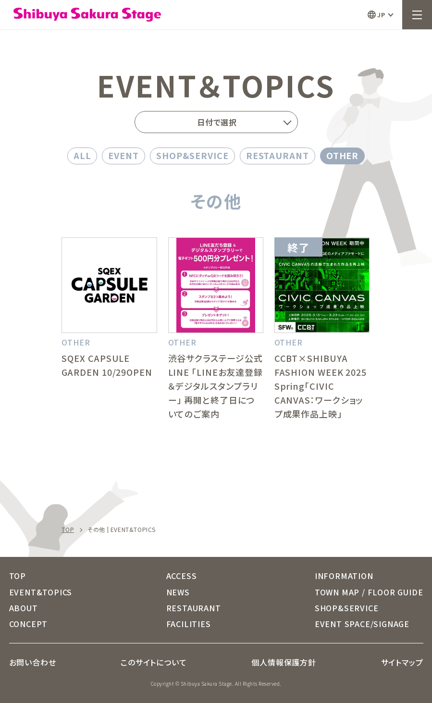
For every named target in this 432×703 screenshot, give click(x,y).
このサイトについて (153, 662)
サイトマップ (402, 662)
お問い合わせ (32, 662)
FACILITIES (188, 623)
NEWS (178, 592)
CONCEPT (28, 623)
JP (381, 15)
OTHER (342, 155)
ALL (82, 155)
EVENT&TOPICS (41, 592)
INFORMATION (344, 575)
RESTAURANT (277, 155)
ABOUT (23, 608)
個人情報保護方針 (283, 662)
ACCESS (181, 575)
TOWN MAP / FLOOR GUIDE (369, 592)
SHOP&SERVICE (192, 155)
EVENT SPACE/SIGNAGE (362, 623)
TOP (68, 529)
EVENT (123, 155)
